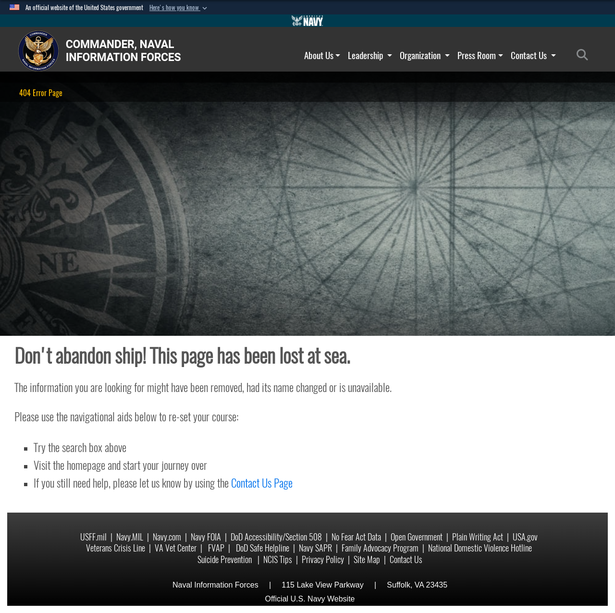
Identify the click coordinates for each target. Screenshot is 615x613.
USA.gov (525, 537)
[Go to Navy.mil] (307, 20)
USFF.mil (93, 537)
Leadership (370, 55)
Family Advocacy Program (380, 548)
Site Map (367, 559)
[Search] (585, 55)
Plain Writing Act (477, 537)
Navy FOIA (206, 537)
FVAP (216, 548)
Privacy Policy (323, 559)
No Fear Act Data (356, 537)
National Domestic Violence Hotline (480, 548)
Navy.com (167, 537)
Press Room (480, 55)
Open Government (417, 537)
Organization (425, 55)
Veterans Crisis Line (115, 548)
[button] (179, 7)
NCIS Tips (277, 559)
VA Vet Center (176, 548)
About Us (322, 55)
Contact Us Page (262, 482)
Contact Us (533, 55)
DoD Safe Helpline (262, 548)
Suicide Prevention (225, 559)
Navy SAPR (315, 548)
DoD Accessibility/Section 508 (276, 537)
